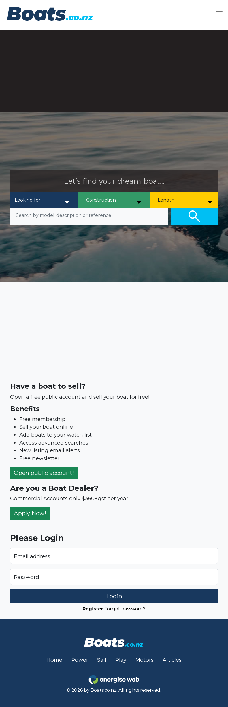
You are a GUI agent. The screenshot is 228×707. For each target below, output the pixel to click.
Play (120, 660)
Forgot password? (125, 609)
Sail (101, 660)
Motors (144, 660)
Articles (172, 660)
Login (114, 596)
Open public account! (44, 472)
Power (79, 660)
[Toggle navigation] (219, 13)
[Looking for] (42, 200)
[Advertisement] (114, 70)
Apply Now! (30, 513)
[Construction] (114, 200)
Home (54, 660)
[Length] (185, 200)
